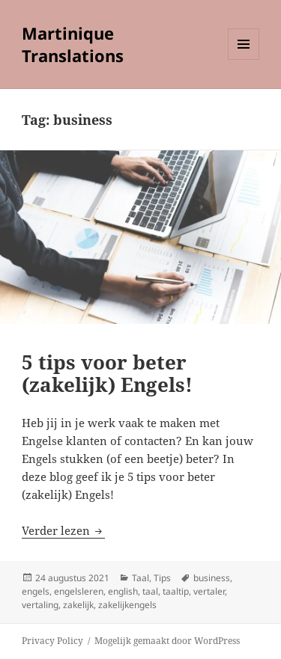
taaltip (176, 591)
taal (150, 591)
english (123, 591)
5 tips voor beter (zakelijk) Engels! (107, 373)
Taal (140, 577)
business (211, 577)
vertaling (40, 604)
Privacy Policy (52, 640)
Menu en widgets (244, 59)
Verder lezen (63, 530)
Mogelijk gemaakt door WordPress (167, 640)
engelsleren (78, 591)
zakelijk (78, 604)
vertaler (209, 591)
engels (35, 591)
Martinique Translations (73, 44)
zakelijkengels (127, 604)
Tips (162, 577)
